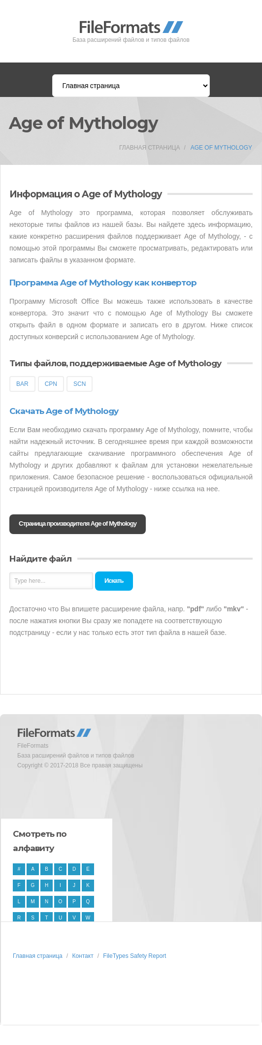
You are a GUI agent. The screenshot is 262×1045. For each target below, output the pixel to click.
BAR (22, 383)
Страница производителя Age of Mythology (77, 523)
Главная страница (149, 147)
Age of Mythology (221, 147)
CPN (51, 383)
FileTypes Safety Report (134, 955)
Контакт (82, 955)
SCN (79, 383)
